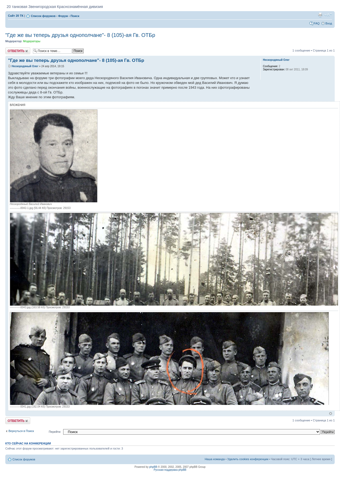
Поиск (75, 16)
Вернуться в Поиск (21, 431)
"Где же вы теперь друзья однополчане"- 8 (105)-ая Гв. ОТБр (80, 35)
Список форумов (43, 16)
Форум (63, 16)
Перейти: (55, 431)
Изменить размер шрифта (328, 14)
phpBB (153, 466)
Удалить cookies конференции (248, 459)
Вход (328, 23)
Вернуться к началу (330, 413)
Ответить (17, 51)
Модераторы (31, 41)
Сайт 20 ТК (15, 15)
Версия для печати (320, 14)
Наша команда (215, 459)
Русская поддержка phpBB (170, 469)
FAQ (317, 23)
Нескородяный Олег (25, 66)
